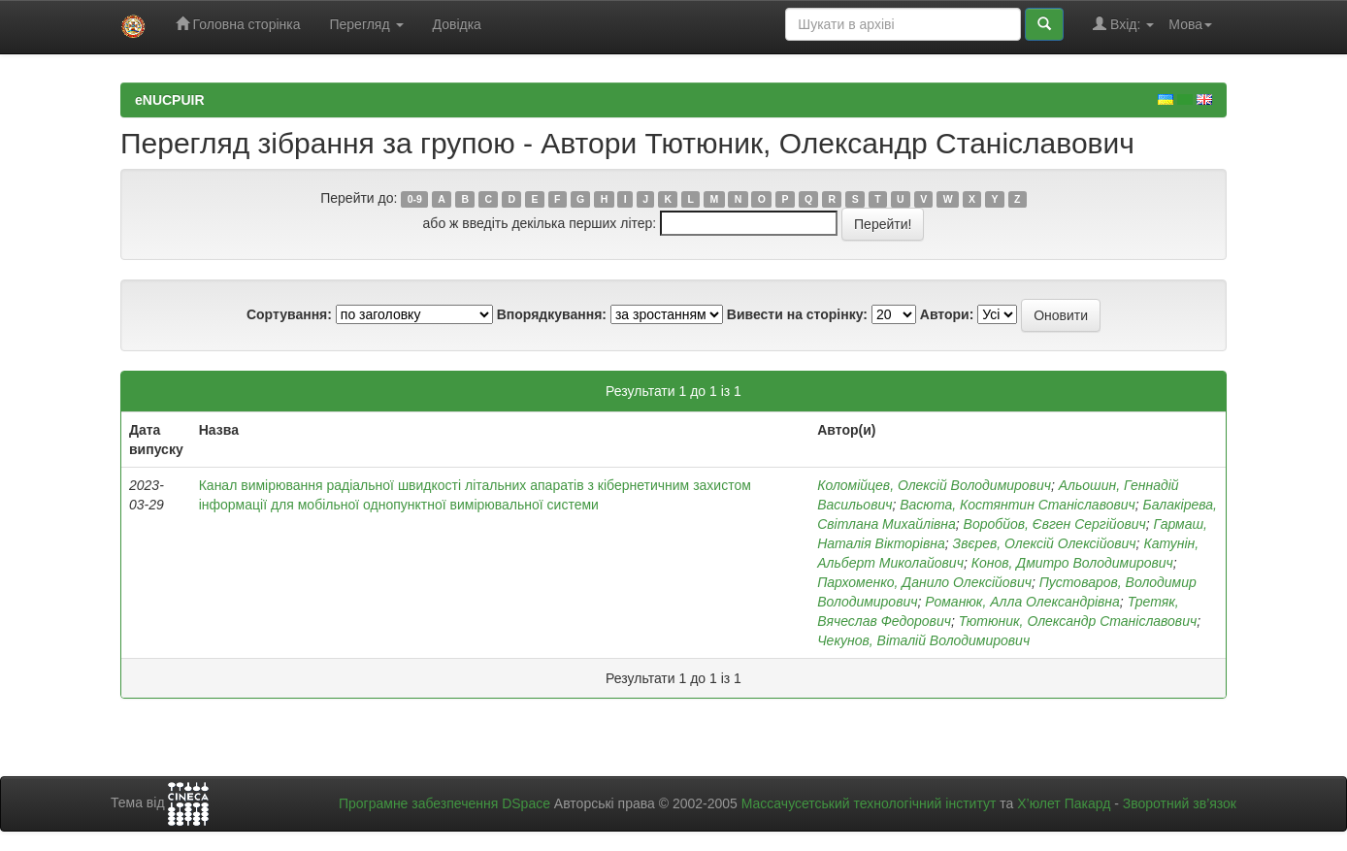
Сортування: (289, 314)
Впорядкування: (552, 314)
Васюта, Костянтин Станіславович (1017, 504)
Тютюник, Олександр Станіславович (1078, 621)
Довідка (457, 24)
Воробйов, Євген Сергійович (1055, 524)
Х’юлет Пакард (1063, 803)
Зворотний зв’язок (1179, 803)
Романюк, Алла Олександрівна (1022, 601)
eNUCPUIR (170, 100)
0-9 (415, 199)
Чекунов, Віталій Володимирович (923, 640)
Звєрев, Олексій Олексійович (1044, 543)
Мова (1190, 24)
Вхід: (1123, 24)
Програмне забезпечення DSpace (444, 803)
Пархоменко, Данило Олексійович (924, 582)
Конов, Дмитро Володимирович (1072, 563)
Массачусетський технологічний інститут (869, 803)
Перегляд (366, 24)
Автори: (947, 314)
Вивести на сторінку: (797, 314)
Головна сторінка (238, 24)
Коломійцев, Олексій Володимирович (934, 485)
